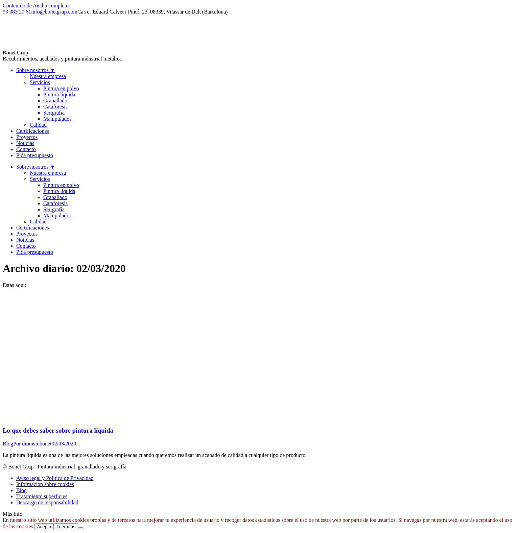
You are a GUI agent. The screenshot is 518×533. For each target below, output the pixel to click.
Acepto (44, 526)
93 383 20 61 (17, 12)
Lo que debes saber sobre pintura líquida (58, 430)
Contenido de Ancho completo (36, 5)
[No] (81, 528)
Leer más (65, 526)
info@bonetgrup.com (54, 12)
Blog (8, 443)
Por (32, 443)
